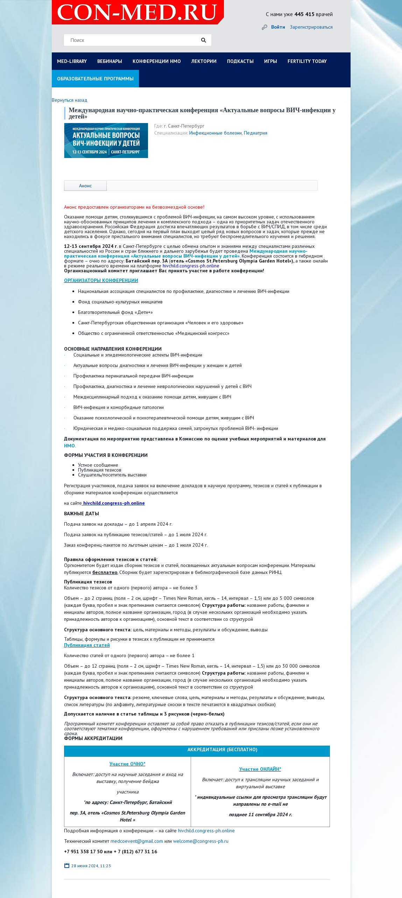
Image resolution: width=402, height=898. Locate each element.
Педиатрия (255, 133)
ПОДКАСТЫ (240, 61)
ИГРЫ (270, 61)
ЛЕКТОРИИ (204, 61)
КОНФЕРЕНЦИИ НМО (157, 61)
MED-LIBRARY (72, 61)
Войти (278, 26)
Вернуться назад (69, 100)
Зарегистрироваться (311, 27)
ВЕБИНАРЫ (109, 61)
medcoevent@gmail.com (137, 841)
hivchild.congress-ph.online (206, 830)
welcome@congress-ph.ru (200, 841)
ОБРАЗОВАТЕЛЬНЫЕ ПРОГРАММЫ (95, 79)
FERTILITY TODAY (307, 61)
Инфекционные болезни (215, 133)
